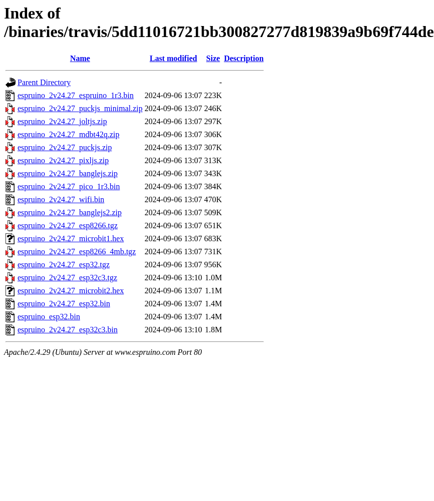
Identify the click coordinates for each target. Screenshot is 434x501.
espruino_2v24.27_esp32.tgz (64, 264)
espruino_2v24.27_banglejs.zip (68, 173)
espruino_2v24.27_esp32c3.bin (68, 329)
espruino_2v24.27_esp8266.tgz (68, 225)
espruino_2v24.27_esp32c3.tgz (67, 277)
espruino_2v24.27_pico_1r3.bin (69, 186)
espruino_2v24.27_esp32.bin (64, 303)
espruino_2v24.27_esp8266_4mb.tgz (77, 251)
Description (243, 58)
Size (213, 58)
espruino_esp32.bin (49, 316)
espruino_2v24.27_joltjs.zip (62, 121)
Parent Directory (44, 82)
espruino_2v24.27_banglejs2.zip (70, 212)
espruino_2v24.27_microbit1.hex (71, 238)
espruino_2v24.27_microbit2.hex (71, 290)
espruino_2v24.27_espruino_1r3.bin (76, 95)
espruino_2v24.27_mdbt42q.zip (69, 134)
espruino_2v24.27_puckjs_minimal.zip (80, 108)
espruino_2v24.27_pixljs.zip (63, 160)
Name (80, 58)
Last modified (173, 58)
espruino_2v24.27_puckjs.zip (65, 147)
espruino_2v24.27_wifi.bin (61, 199)
